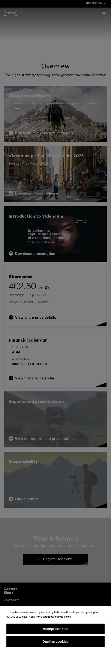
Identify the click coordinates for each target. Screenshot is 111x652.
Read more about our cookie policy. (50, 617)
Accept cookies (55, 629)
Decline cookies (55, 641)
